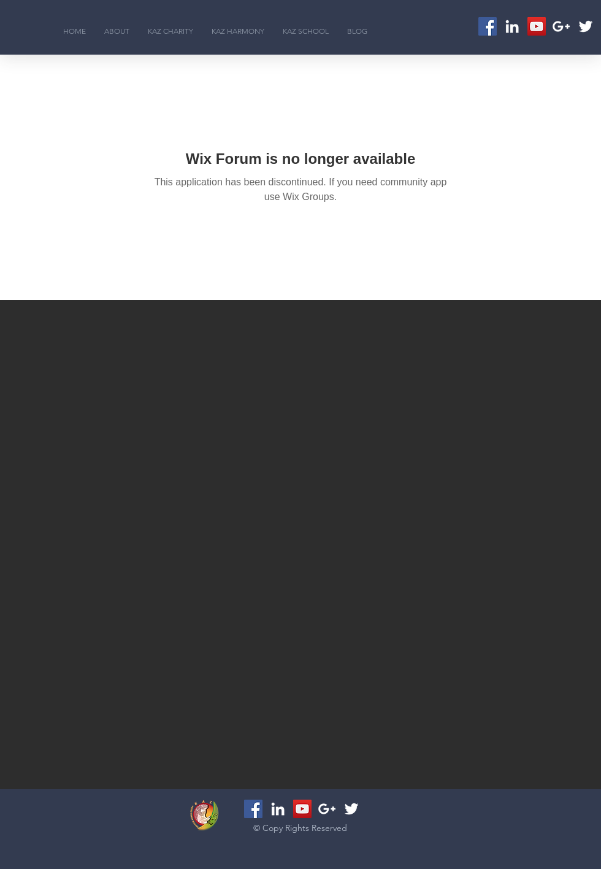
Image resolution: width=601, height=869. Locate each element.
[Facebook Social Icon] (487, 26)
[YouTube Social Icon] (536, 26)
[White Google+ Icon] (561, 26)
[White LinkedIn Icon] (512, 26)
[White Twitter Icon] (585, 26)
